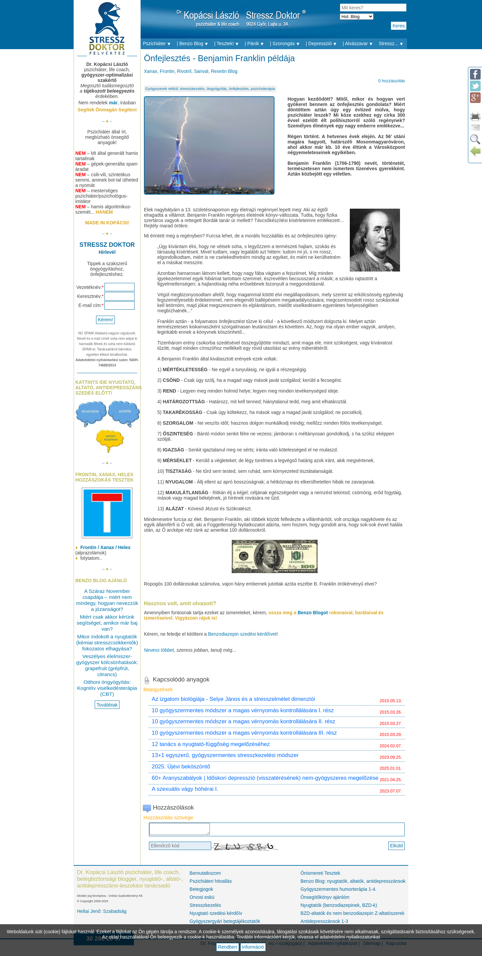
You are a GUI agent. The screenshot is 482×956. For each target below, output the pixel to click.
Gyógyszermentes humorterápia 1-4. (339, 891)
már (113, 102)
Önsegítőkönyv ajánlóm (325, 899)
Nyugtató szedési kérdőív (215, 915)
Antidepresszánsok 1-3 (324, 923)
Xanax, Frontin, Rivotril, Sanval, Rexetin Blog (190, 71)
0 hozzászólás (391, 81)
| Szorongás (286, 44)
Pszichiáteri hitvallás (210, 883)
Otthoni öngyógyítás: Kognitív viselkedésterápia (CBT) (107, 688)
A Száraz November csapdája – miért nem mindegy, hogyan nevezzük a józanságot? (107, 600)
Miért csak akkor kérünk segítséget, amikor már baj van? (107, 623)
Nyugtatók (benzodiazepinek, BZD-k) (339, 907)
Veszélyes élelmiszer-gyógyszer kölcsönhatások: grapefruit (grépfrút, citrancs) (107, 665)
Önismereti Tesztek (320, 875)
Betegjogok (201, 891)
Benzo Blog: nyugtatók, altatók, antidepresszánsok (353, 883)
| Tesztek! (228, 44)
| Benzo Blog (194, 44)
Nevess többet (159, 650)
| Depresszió (323, 44)
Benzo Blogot (313, 612)
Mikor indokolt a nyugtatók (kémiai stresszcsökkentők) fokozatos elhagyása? (107, 642)
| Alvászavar (360, 44)
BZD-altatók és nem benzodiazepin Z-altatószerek (352, 915)
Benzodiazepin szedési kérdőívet (242, 634)
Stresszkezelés (205, 907)
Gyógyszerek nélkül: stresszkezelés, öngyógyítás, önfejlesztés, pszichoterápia (210, 89)
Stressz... (393, 44)
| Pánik (256, 44)
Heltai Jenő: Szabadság (102, 913)
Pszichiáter (158, 44)
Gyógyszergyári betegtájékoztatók (224, 923)
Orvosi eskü (201, 899)
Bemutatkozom (205, 875)
